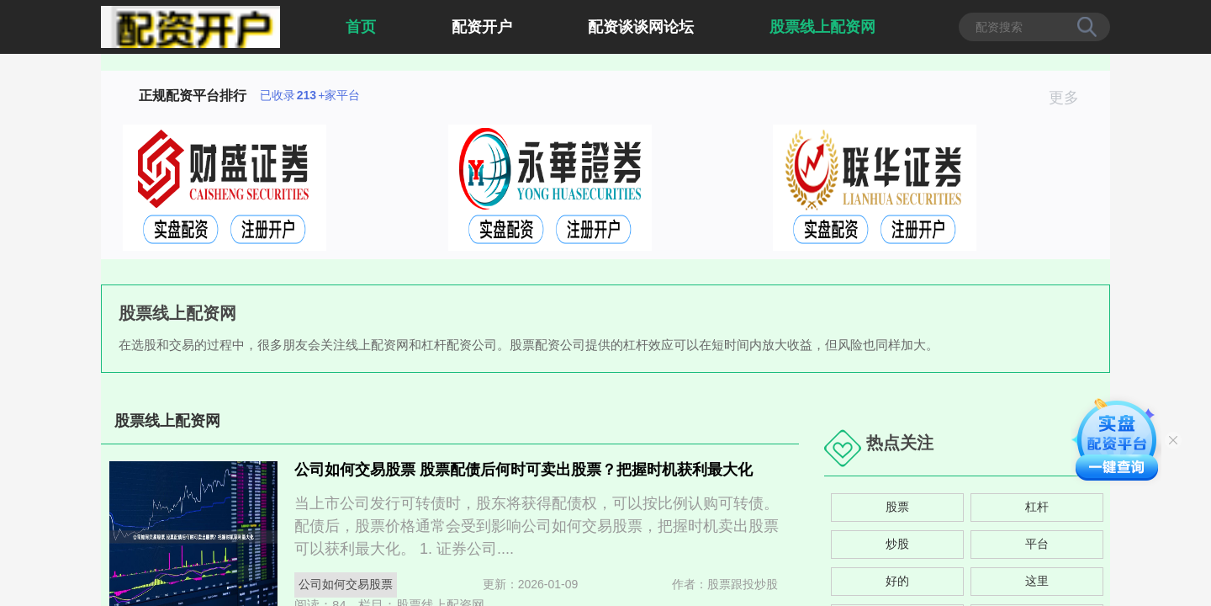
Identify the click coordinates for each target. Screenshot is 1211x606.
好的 (897, 580)
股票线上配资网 (822, 27)
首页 (361, 27)
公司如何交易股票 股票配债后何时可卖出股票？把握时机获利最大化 (523, 469)
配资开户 (482, 27)
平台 (1037, 543)
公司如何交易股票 (346, 584)
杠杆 (1037, 506)
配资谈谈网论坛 (641, 27)
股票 (897, 506)
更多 (1071, 97)
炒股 (897, 543)
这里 (1037, 580)
